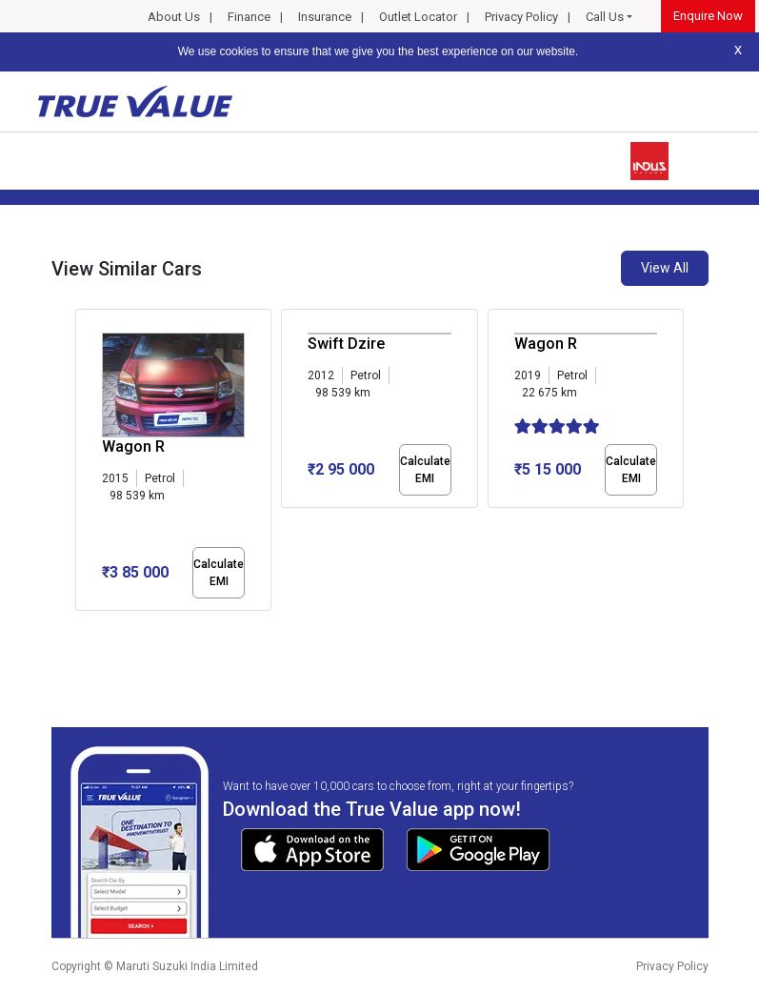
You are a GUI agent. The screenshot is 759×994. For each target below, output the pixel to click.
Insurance (324, 17)
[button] (81, 627)
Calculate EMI (218, 573)
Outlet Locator (418, 17)
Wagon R (133, 446)
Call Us (605, 17)
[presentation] (85, 463)
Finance (249, 17)
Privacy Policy (521, 17)
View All (665, 267)
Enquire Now (708, 16)
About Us (174, 17)
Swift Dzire (346, 344)
